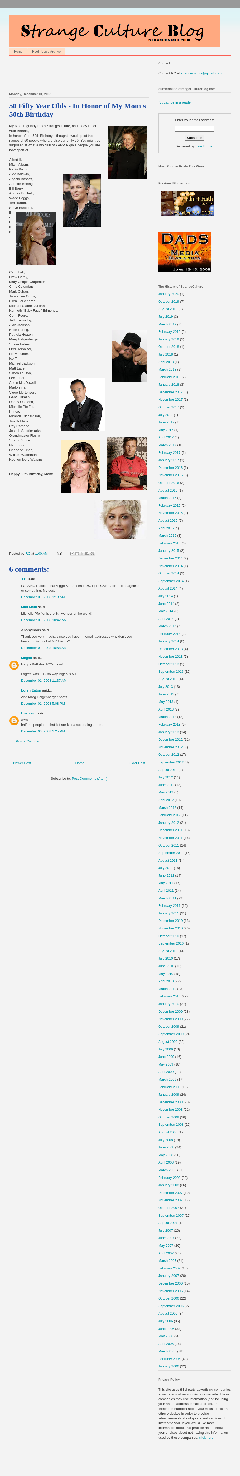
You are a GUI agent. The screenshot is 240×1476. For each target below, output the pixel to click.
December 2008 (170, 1102)
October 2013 (168, 664)
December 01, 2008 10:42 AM (44, 620)
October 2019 (168, 301)
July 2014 (165, 596)
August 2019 (167, 309)
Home (18, 51)
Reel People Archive (46, 51)
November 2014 (170, 566)
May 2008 (165, 1155)
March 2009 (167, 1079)
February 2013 (169, 724)
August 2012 (167, 770)
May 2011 (165, 883)
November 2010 (170, 928)
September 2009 (171, 1034)
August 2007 (167, 1223)
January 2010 (168, 1004)
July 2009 (165, 1049)
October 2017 (168, 407)
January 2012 (168, 823)
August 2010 (167, 951)
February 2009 (169, 1087)
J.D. (24, 579)
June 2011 (166, 875)
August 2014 (167, 588)
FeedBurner (204, 146)
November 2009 (170, 1019)
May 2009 (165, 1064)
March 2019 (167, 324)
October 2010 (168, 936)
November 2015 (170, 513)
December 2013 (170, 649)
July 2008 (165, 1140)
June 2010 (166, 966)
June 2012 (166, 785)
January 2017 (168, 460)
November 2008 (170, 1109)
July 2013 (165, 687)
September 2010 (171, 943)
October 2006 (168, 1298)
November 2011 (170, 838)
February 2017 (169, 453)
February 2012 (169, 815)
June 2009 (166, 1057)
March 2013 (167, 717)
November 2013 (170, 656)
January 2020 (168, 294)
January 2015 (168, 551)
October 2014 (168, 573)
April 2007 (166, 1253)
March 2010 (167, 989)
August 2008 (167, 1132)
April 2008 (166, 1162)
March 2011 (167, 898)
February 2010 (169, 996)
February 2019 (169, 332)
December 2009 (170, 1011)
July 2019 (165, 317)
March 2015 (167, 536)
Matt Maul (29, 607)
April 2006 (166, 1344)
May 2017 (165, 430)
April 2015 (166, 528)
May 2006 (165, 1336)
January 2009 (168, 1094)
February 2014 (169, 634)
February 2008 (169, 1178)
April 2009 (166, 1072)
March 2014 (167, 626)
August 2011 (167, 860)
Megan (26, 658)
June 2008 (166, 1147)
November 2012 (170, 747)
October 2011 (168, 845)
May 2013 (165, 702)
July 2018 (165, 354)
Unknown (29, 713)
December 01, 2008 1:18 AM (43, 597)
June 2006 (166, 1329)
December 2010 (170, 921)
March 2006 (167, 1351)
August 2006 (167, 1313)
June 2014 (166, 604)
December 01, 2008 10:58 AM (44, 648)
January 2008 (168, 1185)
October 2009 (168, 1027)
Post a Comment (28, 741)
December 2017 (170, 392)
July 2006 (165, 1321)
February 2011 (169, 906)
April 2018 (166, 362)
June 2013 (166, 694)
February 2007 (169, 1268)
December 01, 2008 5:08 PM (43, 704)
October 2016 (168, 483)
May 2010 (165, 974)
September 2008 (171, 1125)
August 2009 (167, 1042)
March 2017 (167, 445)
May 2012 (165, 792)
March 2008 (167, 1170)
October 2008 (168, 1117)
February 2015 (169, 543)
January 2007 (168, 1276)
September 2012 (171, 762)
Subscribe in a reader (175, 102)
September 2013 (171, 672)
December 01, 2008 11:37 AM (44, 681)
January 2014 (168, 641)
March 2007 (167, 1261)
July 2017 (165, 415)
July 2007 (165, 1230)
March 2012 (167, 808)
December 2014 (170, 558)
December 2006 (170, 1283)
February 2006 (169, 1359)
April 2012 (166, 800)
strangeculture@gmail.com (201, 73)
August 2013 (167, 679)
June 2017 (166, 422)
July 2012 (165, 777)
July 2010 (165, 958)
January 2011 (168, 913)
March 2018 (167, 369)
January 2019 (168, 339)
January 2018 (168, 384)
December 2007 (170, 1193)
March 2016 (167, 498)
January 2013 (168, 732)
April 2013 (166, 709)
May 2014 (165, 611)
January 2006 (168, 1366)
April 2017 (166, 437)
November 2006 (170, 1291)
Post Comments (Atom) (89, 779)
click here (206, 1438)
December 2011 (170, 830)
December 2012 (170, 739)
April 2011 (166, 891)
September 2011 (171, 853)
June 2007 (166, 1238)
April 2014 (166, 619)
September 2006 (171, 1306)
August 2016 (167, 490)
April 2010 (166, 981)
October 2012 (168, 754)
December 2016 (170, 468)
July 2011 (165, 868)
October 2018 (168, 347)
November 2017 (170, 399)
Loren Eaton (31, 690)
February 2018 (169, 377)
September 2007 (171, 1215)
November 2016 (170, 475)
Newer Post (22, 763)
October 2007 (168, 1208)
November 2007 (170, 1200)
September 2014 (171, 581)
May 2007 (165, 1246)
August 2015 (167, 520)
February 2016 (169, 505)
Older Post (137, 763)
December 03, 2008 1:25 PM (43, 731)
